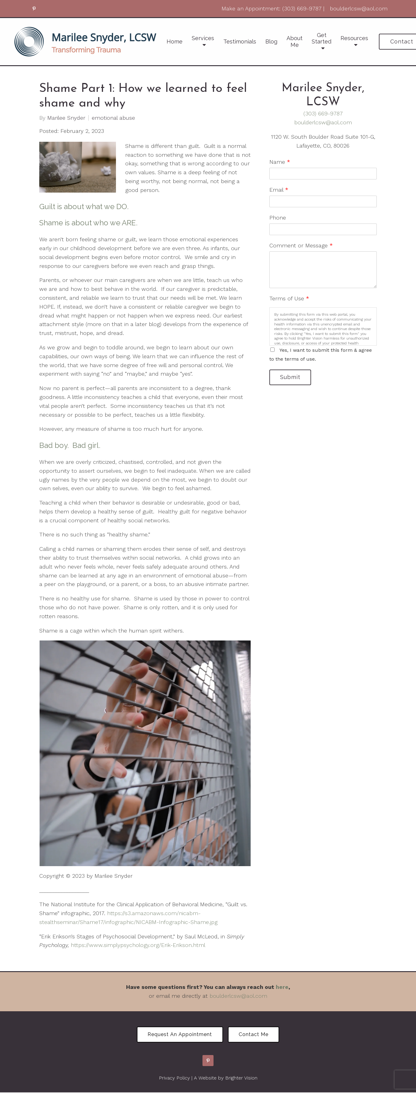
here (282, 987)
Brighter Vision (241, 1078)
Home (175, 41)
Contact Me (254, 1035)
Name (279, 162)
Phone (277, 217)
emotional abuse (113, 118)
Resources (354, 38)
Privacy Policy (174, 1078)
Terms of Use (289, 298)
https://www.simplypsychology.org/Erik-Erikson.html (138, 945)
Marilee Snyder (66, 118)
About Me (294, 41)
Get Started (321, 38)
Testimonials (239, 41)
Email (278, 189)
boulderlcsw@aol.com (323, 122)
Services (203, 38)
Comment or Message (301, 245)
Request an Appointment (179, 1035)
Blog (271, 41)
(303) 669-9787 (323, 113)
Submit (291, 377)
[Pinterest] (34, 8)
